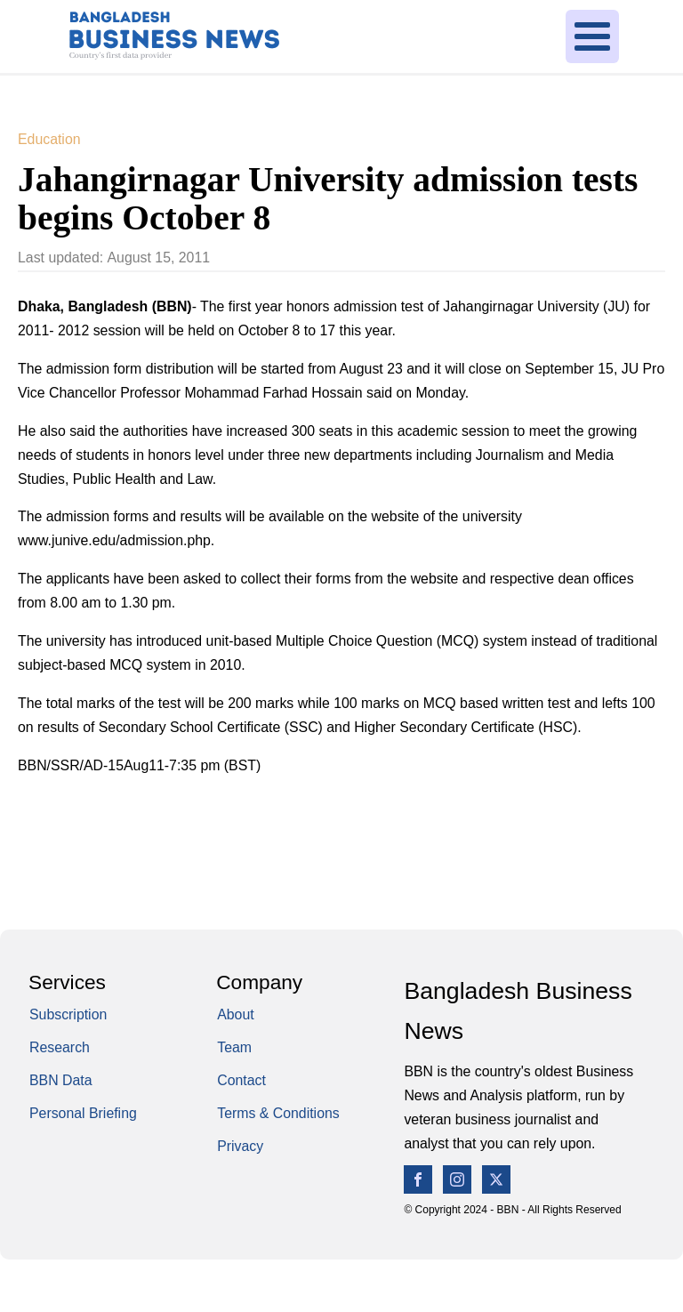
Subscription (68, 1014)
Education (49, 139)
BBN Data (60, 1080)
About (235, 1014)
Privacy (240, 1146)
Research (59, 1047)
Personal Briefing (83, 1113)
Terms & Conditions (278, 1113)
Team (234, 1047)
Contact (241, 1080)
